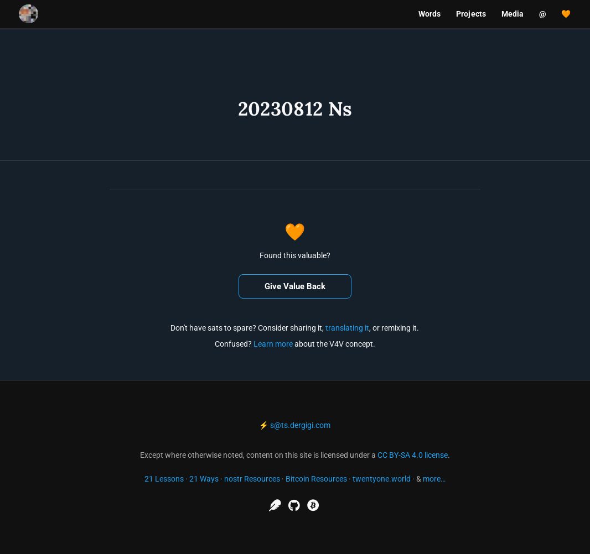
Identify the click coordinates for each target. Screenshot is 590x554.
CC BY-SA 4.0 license (412, 455)
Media (512, 13)
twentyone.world (382, 478)
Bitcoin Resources (316, 478)
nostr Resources (252, 478)
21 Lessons (164, 478)
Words (429, 13)
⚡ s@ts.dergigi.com (294, 425)
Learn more (273, 343)
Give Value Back (295, 286)
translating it (347, 327)
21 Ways (204, 478)
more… (434, 478)
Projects (471, 13)
